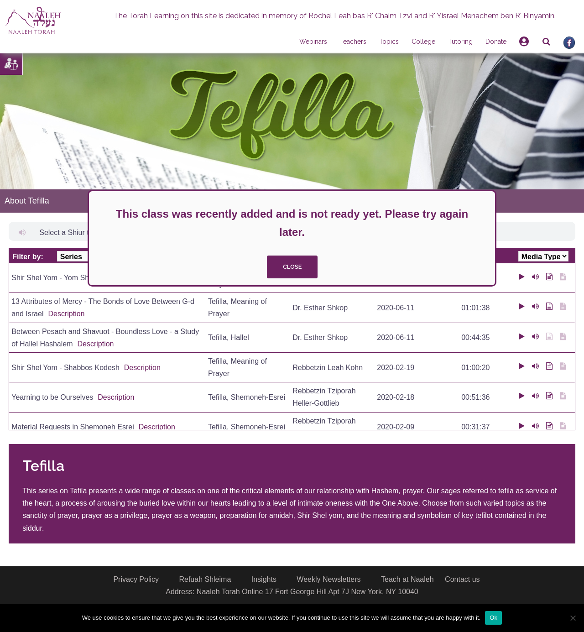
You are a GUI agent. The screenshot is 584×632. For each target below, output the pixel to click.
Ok (493, 617)
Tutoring (460, 41)
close (292, 266)
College (423, 41)
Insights (263, 579)
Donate (495, 41)
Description (66, 314)
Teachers (353, 41)
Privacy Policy (136, 579)
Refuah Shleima (205, 579)
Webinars (313, 41)
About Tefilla (27, 200)
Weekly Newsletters (328, 579)
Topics (389, 41)
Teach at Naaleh (407, 579)
